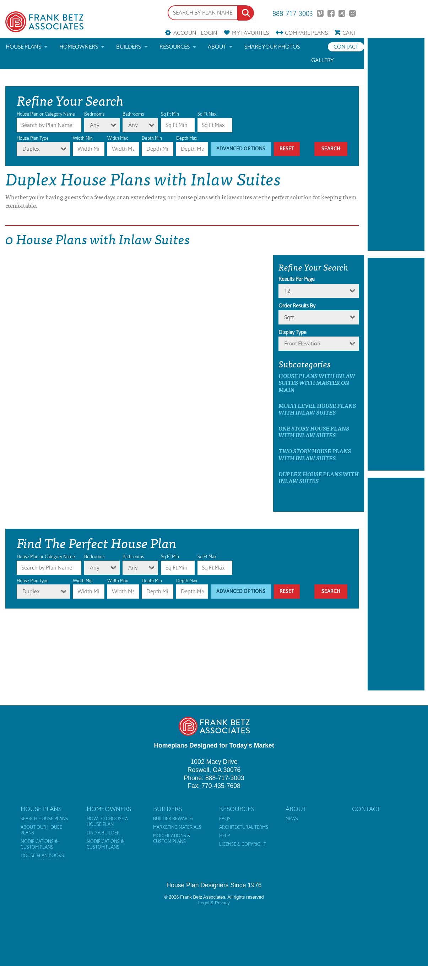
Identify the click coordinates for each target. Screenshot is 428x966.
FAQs (225, 819)
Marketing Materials (177, 827)
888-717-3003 (292, 13)
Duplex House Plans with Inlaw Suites (318, 477)
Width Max (117, 138)
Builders (128, 46)
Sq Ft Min (170, 114)
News (292, 819)
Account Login (195, 33)
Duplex (31, 148)
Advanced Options (240, 148)
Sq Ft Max (206, 114)
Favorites (250, 33)
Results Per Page (296, 279)
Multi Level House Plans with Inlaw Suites (317, 409)
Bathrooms (133, 114)
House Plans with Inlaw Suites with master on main (316, 382)
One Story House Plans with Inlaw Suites (313, 431)
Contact (346, 46)
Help (224, 836)
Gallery (322, 60)
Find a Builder (103, 833)
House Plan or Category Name (46, 114)
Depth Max (186, 138)
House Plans (23, 46)
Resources (174, 46)
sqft (289, 317)
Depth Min (152, 138)
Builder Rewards (173, 819)
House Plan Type (33, 138)
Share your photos (272, 46)
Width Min (83, 138)
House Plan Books (42, 856)
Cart (349, 33)
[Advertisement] (396, 144)
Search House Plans (44, 819)
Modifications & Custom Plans (39, 844)
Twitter (341, 13)
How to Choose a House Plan (107, 821)
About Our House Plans (41, 830)
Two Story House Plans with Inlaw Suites (314, 454)
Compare (306, 33)
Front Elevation (302, 343)
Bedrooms (94, 114)
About (217, 46)
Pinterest (320, 13)
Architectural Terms (243, 827)
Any (94, 125)
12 (287, 290)
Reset (287, 148)
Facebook (330, 13)
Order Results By (296, 305)
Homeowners (78, 46)
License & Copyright (242, 844)
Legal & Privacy (214, 902)
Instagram (352, 13)
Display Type (292, 332)
